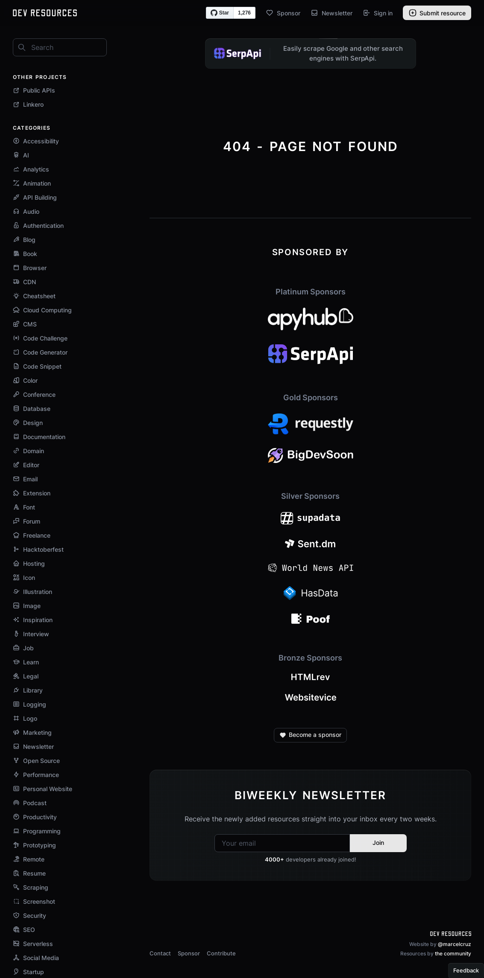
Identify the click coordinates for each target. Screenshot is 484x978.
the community (453, 953)
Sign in (378, 13)
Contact (160, 953)
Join (378, 842)
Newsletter (331, 13)
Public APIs (34, 90)
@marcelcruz (454, 944)
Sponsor (283, 13)
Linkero (28, 104)
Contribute (221, 953)
